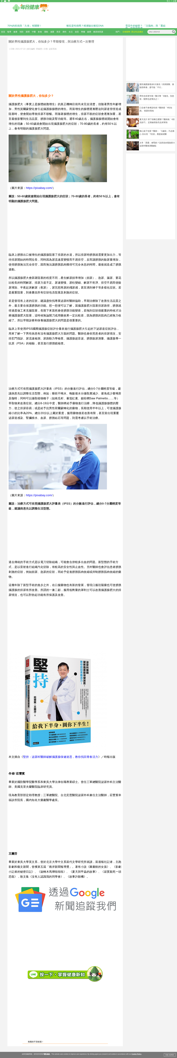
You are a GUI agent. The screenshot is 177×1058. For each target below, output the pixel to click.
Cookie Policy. (136, 1054)
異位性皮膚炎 (137, 32)
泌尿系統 (53, 49)
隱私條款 (47, 1054)
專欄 (83, 32)
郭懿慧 (39, 49)
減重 (52, 32)
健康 (15, 32)
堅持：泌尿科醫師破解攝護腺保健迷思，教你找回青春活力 (60, 756)
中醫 (34, 32)
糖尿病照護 (98, 32)
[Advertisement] (65, 70)
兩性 (64, 32)
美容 (58, 32)
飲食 (40, 32)
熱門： (118, 32)
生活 (71, 32)
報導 (9, 32)
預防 (21, 32)
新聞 (28, 32)
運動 (46, 32)
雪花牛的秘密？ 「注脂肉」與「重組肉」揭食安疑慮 (145, 27)
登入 (168, 1)
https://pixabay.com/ (39, 188)
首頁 (3, 32)
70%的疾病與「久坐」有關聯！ (24, 25)
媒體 (89, 32)
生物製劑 (126, 32)
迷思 (77, 32)
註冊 (174, 1)
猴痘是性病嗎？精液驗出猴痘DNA (84, 25)
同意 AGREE (169, 1055)
